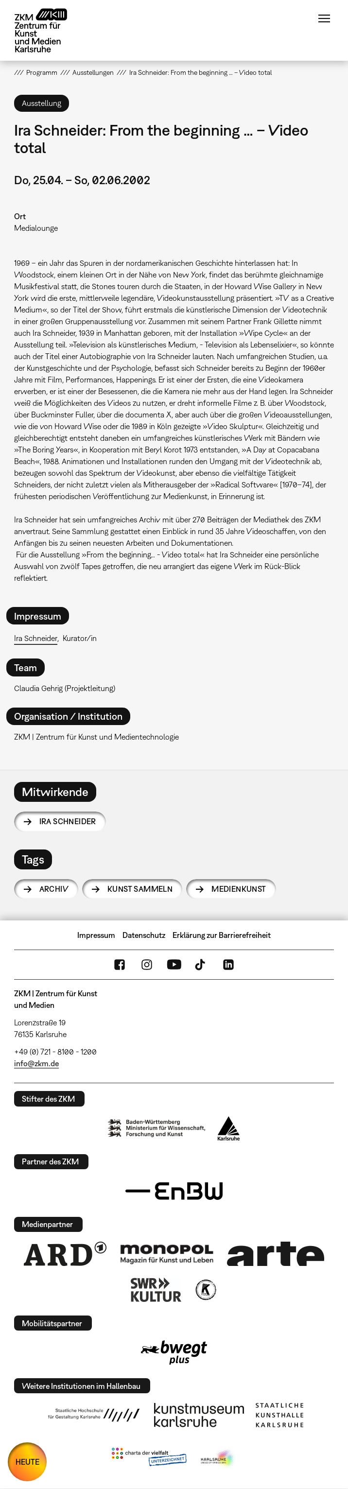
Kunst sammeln (140, 888)
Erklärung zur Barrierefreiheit (222, 935)
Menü (324, 18)
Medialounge (36, 228)
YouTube (174, 964)
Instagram (147, 964)
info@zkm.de (36, 1063)
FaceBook (119, 964)
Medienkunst (238, 888)
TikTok (201, 964)
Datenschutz (143, 935)
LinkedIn (228, 964)
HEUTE (27, 1461)
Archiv (54, 888)
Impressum (96, 935)
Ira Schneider (35, 638)
